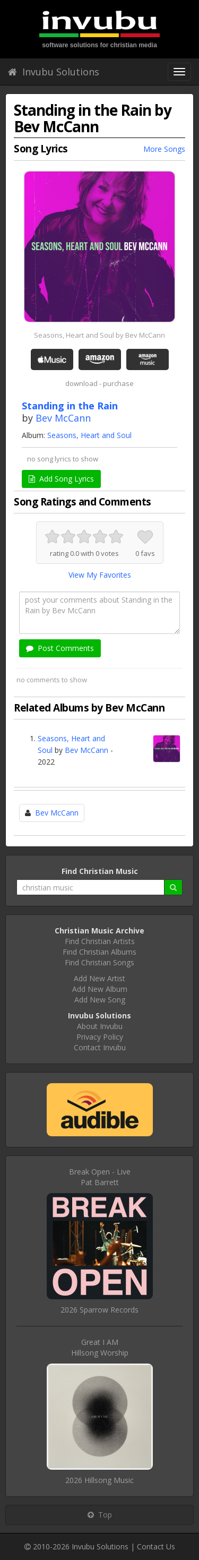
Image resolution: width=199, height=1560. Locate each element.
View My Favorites (99, 575)
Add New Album (99, 989)
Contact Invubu (100, 1047)
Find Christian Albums (99, 952)
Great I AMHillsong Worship (99, 1347)
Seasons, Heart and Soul (89, 435)
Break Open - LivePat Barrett (100, 1177)
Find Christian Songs (99, 962)
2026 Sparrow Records (99, 1310)
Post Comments (60, 648)
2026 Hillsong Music (99, 1480)
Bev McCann (63, 418)
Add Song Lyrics (61, 479)
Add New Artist (99, 978)
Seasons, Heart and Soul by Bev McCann (99, 335)
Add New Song (99, 1000)
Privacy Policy (99, 1037)
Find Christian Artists (100, 941)
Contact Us (156, 1546)
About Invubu (100, 1026)
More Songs (164, 149)
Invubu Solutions (53, 71)
